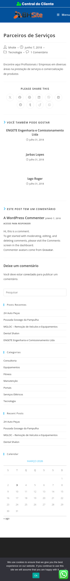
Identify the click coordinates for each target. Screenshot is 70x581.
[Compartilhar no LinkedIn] (39, 97)
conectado (29, 274)
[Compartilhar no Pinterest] (29, 97)
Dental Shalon (11, 333)
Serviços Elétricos (13, 394)
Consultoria (10, 360)
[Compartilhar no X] (10, 97)
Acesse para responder (17, 223)
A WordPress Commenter (24, 218)
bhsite (12, 47)
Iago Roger (35, 179)
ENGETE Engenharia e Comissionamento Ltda (35, 132)
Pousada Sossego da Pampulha (21, 319)
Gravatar (47, 250)
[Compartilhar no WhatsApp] (49, 105)
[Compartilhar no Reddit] (20, 105)
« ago (7, 518)
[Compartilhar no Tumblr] (30, 105)
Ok (36, 575)
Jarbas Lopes (35, 154)
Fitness (7, 374)
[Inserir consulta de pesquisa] (35, 292)
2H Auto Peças (12, 313)
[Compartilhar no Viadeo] (39, 105)
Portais (7, 387)
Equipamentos (12, 367)
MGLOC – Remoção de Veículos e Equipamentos (30, 326)
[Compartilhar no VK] (58, 97)
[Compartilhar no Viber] (48, 97)
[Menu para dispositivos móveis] (63, 15)
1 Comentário (39, 52)
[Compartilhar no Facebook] (20, 97)
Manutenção (11, 381)
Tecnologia (15, 52)
